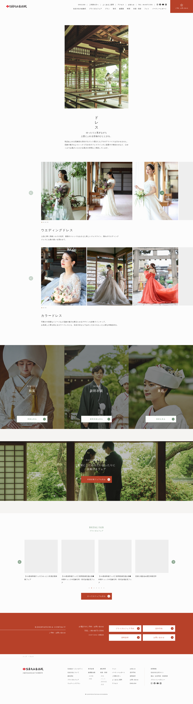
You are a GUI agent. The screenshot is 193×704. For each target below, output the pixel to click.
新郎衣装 (104, 681)
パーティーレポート (159, 8)
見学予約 (159, 628)
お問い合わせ (159, 637)
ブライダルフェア (95, 8)
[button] (162, 194)
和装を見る (32, 421)
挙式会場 (91, 668)
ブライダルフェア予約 (125, 628)
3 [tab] (94, 589)
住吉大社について (73, 672)
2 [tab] (91, 589)
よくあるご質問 (108, 5)
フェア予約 (145, 701)
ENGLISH (81, 5)
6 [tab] (101, 589)
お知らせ (131, 5)
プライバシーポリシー (158, 679)
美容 (102, 684)
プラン (107, 8)
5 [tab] (99, 589)
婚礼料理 (103, 668)
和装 (102, 676)
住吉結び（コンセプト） (75, 668)
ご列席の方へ (94, 5)
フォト (146, 8)
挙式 (114, 8)
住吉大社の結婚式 (79, 8)
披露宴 (121, 8)
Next (173, 563)
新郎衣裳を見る (96, 421)
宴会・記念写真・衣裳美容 (159, 676)
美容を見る (160, 421)
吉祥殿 (91, 676)
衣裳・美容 (137, 8)
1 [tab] (89, 589)
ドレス (103, 679)
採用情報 (153, 668)
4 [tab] (96, 589)
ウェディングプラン (74, 683)
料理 (128, 8)
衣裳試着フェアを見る (96, 482)
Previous (19, 563)
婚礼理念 (70, 676)
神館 (90, 679)
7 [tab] (104, 589)
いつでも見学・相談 (177, 701)
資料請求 (125, 637)
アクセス (121, 5)
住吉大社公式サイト (157, 672)
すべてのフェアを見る (96, 597)
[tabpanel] (41, 561)
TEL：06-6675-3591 (145, 5)
